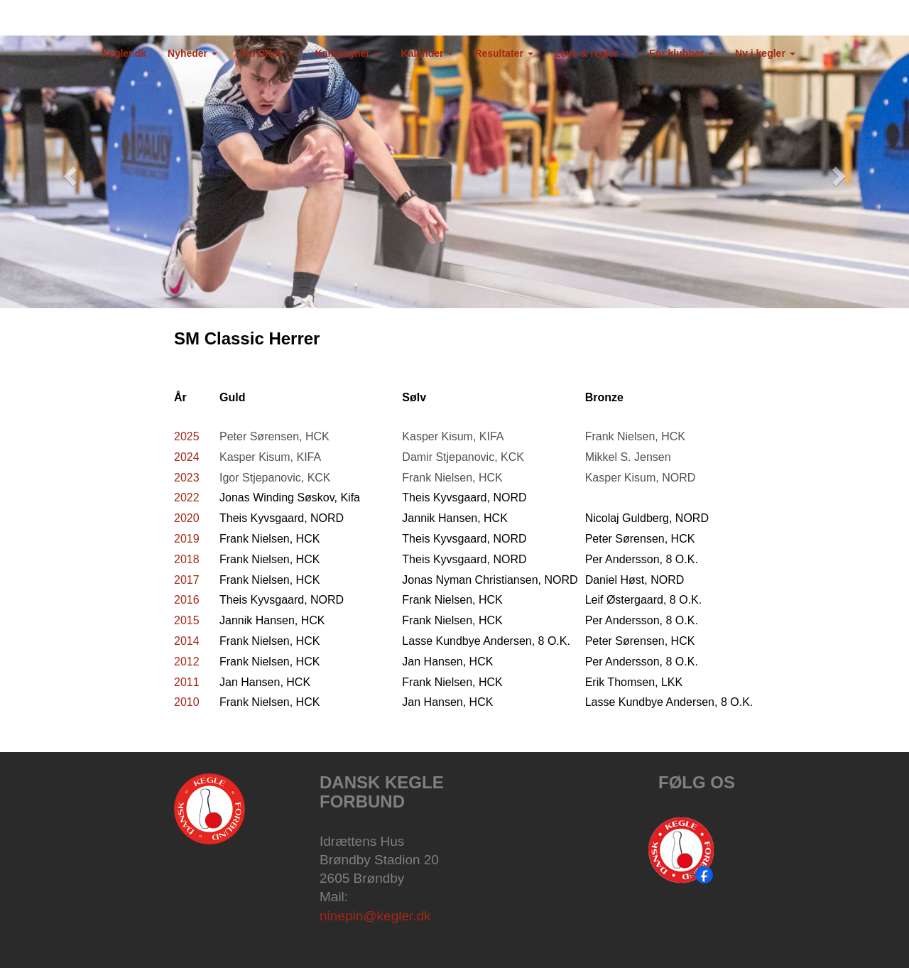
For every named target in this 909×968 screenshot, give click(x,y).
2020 (187, 518)
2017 (187, 580)
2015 (187, 620)
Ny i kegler (765, 53)
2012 (187, 662)
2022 (187, 497)
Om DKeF (266, 53)
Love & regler (591, 53)
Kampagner (347, 53)
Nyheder (192, 53)
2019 (187, 539)
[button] (68, 172)
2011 (187, 682)
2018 (187, 559)
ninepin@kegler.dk (375, 915)
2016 (187, 600)
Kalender (427, 53)
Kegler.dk (124, 53)
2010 (187, 702)
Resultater (503, 53)
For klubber (681, 53)
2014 (187, 641)
